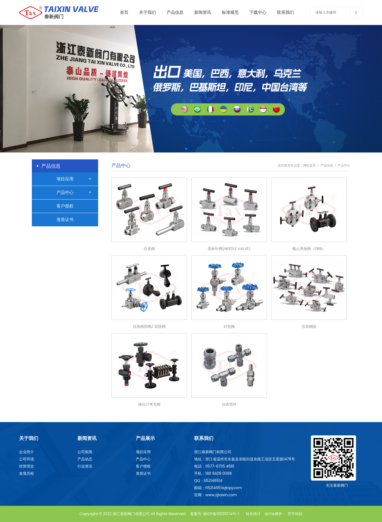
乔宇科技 (295, 513)
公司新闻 (84, 452)
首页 (124, 12)
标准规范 (230, 12)
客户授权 (65, 206)
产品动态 (84, 459)
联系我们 (285, 12)
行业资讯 (84, 466)
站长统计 (253, 513)
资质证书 (65, 220)
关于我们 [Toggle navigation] (147, 12)
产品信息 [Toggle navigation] (175, 12)
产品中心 (65, 192)
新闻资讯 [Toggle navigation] (202, 12)
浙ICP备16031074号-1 (221, 513)
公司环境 (26, 459)
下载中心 (257, 12)
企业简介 (26, 452)
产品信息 (326, 165)
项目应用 (65, 179)
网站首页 (309, 165)
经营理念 (26, 466)
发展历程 (26, 473)
